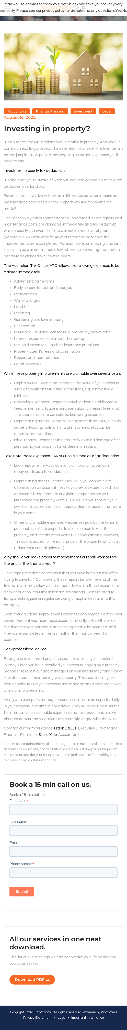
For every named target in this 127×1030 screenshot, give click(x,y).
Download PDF (29, 979)
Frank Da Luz (65, 728)
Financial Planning (50, 111)
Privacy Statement (37, 1017)
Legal (106, 111)
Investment (83, 111)
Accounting (17, 111)
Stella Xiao (48, 735)
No (124, 11)
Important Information (87, 1017)
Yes (119, 11)
